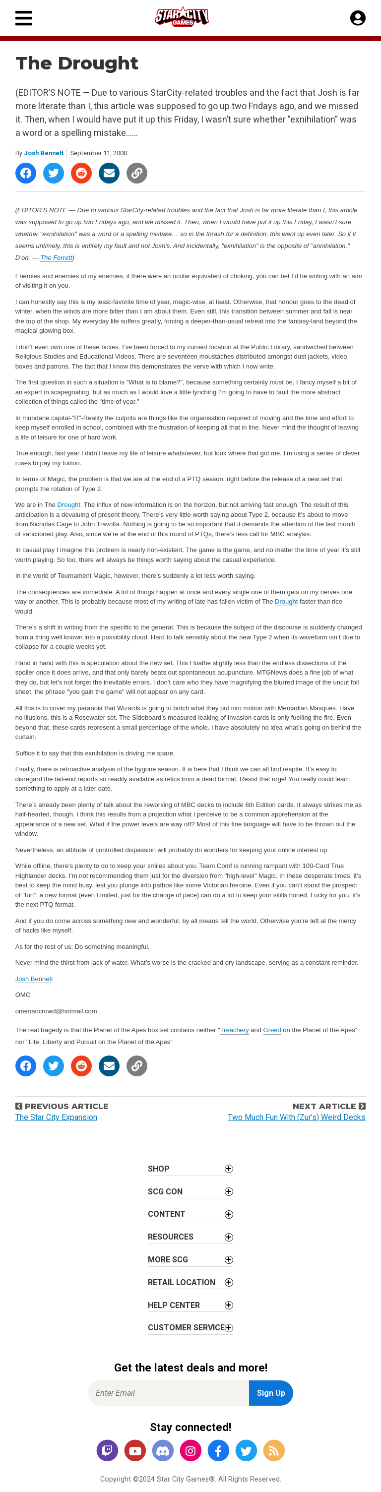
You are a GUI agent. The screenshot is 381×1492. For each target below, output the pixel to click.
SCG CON (165, 1191)
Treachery (234, 1030)
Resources (170, 1237)
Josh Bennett (44, 153)
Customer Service (186, 1327)
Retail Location (181, 1282)
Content (167, 1214)
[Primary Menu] (23, 18)
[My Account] (358, 18)
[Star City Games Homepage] (191, 16)
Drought (69, 504)
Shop (159, 1169)
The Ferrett (56, 257)
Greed (272, 1030)
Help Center (174, 1305)
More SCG (168, 1259)
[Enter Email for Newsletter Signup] (168, 1393)
